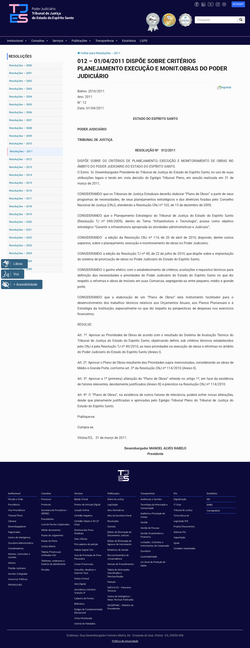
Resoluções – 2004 (20, 96)
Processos (46, 499)
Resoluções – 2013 (20, 167)
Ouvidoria (145, 551)
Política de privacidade (125, 641)
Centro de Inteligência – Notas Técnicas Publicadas (120, 598)
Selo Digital (80, 583)
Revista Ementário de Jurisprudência (118, 557)
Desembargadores (17, 526)
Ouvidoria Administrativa (20, 543)
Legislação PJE (181, 521)
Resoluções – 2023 (20, 245)
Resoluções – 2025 (20, 261)
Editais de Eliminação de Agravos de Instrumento (119, 543)
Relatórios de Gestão (117, 549)
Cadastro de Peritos (84, 598)
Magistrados (14, 532)
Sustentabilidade (149, 556)
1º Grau (177, 504)
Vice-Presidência (16, 510)
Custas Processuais (83, 564)
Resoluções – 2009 (20, 135)
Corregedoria (213, 510)
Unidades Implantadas (184, 548)
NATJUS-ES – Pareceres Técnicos (119, 589)
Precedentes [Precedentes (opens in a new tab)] (47, 519)
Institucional (17, 41)
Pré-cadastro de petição (86, 544)
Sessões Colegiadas (18, 573)
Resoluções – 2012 (20, 159)
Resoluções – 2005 (20, 104)
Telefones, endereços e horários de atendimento (53, 562)
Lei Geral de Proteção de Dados (153, 564)
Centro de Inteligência (19, 537)
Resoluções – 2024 (20, 253)
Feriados (45, 569)
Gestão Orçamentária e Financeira (152, 535)
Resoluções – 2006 (20, 112)
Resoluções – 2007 (20, 120)
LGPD (143, 40)
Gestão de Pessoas (150, 527)
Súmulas (111, 526)
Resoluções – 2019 (20, 214)
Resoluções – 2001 (20, 73)
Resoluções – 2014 (20, 174)
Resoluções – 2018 (20, 206)
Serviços (60, 41)
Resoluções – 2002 (20, 80)
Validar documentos (51, 530)
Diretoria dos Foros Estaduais (84, 532)
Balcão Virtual (81, 499)
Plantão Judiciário (17, 568)
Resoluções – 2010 (20, 143)
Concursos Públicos (18, 579)
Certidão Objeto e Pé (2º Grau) (86, 523)
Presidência (14, 504)
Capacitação (179, 537)
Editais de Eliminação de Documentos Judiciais (119, 534)
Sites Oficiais (80, 538)
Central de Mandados (84, 623)
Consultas (39, 41)
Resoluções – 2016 (20, 190)
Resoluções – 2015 (20, 182)
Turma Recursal (181, 515)
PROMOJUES (15, 584)
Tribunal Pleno (15, 515)
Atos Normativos (115, 510)
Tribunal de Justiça (183, 510)
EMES (210, 504)
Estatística (129, 40)
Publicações (81, 41)
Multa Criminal (81, 578)
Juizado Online (81, 510)
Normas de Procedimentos (120, 564)
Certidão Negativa (83, 515)
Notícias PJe (180, 532)
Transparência (106, 41)
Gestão (144, 522)
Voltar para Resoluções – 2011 (100, 53)
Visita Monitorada (83, 618)
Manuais (111, 581)
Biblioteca (79, 603)
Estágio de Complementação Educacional (88, 611)
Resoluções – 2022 (20, 237)
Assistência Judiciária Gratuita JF (84, 591)
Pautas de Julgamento (52, 535)
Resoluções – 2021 (20, 229)
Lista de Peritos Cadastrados (55, 524)
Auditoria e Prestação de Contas (153, 515)
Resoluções (113, 521)
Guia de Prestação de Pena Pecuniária (87, 557)
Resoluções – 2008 (20, 128)
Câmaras (12, 521)
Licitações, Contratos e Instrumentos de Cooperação (155, 544)
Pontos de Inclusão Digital (87, 504)
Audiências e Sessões (151, 499)
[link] (238, 4)
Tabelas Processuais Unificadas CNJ (51, 553)
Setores (12, 562)
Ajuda (176, 543)
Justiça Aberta (48, 546)
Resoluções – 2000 (20, 65)
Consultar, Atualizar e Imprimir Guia (85, 571)
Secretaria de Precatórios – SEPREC (54, 512)
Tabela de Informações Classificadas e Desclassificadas (118, 573)
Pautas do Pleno (49, 541)
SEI (208, 499)
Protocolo (46, 504)
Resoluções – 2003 (20, 88)
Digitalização (180, 499)
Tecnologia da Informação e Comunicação (154, 506)
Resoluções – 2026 (20, 268)
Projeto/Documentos (184, 526)
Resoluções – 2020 (20, 221)
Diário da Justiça (115, 499)
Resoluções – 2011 (21, 151)
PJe (175, 493)
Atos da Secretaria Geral (119, 515)
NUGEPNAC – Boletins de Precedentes (120, 607)
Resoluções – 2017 (20, 198)
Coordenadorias (16, 548)
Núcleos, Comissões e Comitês (19, 556)
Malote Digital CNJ (83, 549)
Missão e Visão (15, 499)
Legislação (112, 504)
